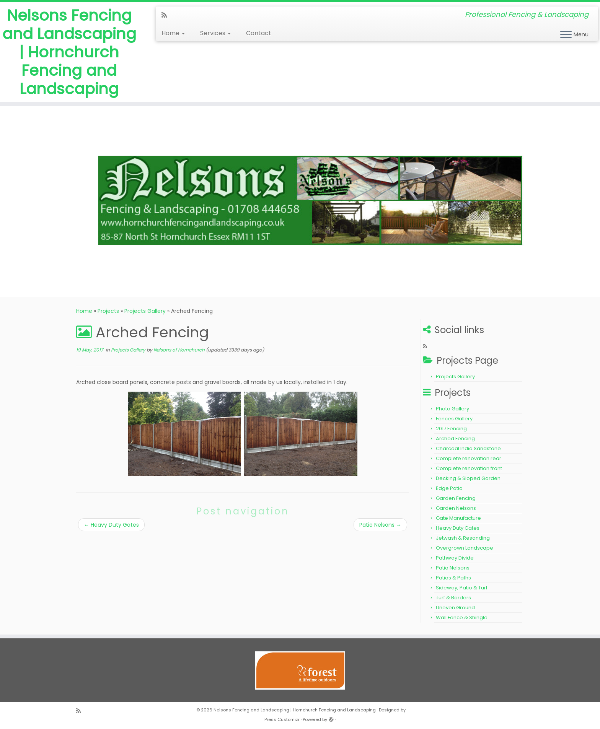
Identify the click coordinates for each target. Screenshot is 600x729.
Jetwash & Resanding (463, 538)
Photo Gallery (452, 408)
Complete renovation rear (468, 458)
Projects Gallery (145, 311)
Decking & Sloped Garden (468, 478)
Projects (108, 311)
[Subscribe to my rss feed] (166, 15)
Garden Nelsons (456, 508)
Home (173, 33)
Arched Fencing (455, 438)
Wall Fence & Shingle (462, 617)
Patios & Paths (453, 577)
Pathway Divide (455, 557)
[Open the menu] (566, 35)
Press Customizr (282, 719)
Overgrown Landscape (464, 548)
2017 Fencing (451, 428)
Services (215, 33)
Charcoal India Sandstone (468, 448)
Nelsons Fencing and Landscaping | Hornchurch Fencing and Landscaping (69, 52)
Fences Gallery (454, 418)
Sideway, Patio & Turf (462, 587)
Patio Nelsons (380, 525)
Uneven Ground (455, 607)
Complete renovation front (469, 468)
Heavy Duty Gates (111, 525)
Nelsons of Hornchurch (179, 350)
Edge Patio (449, 488)
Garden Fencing (456, 498)
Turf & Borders (453, 597)
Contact (258, 33)
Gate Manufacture (458, 518)
